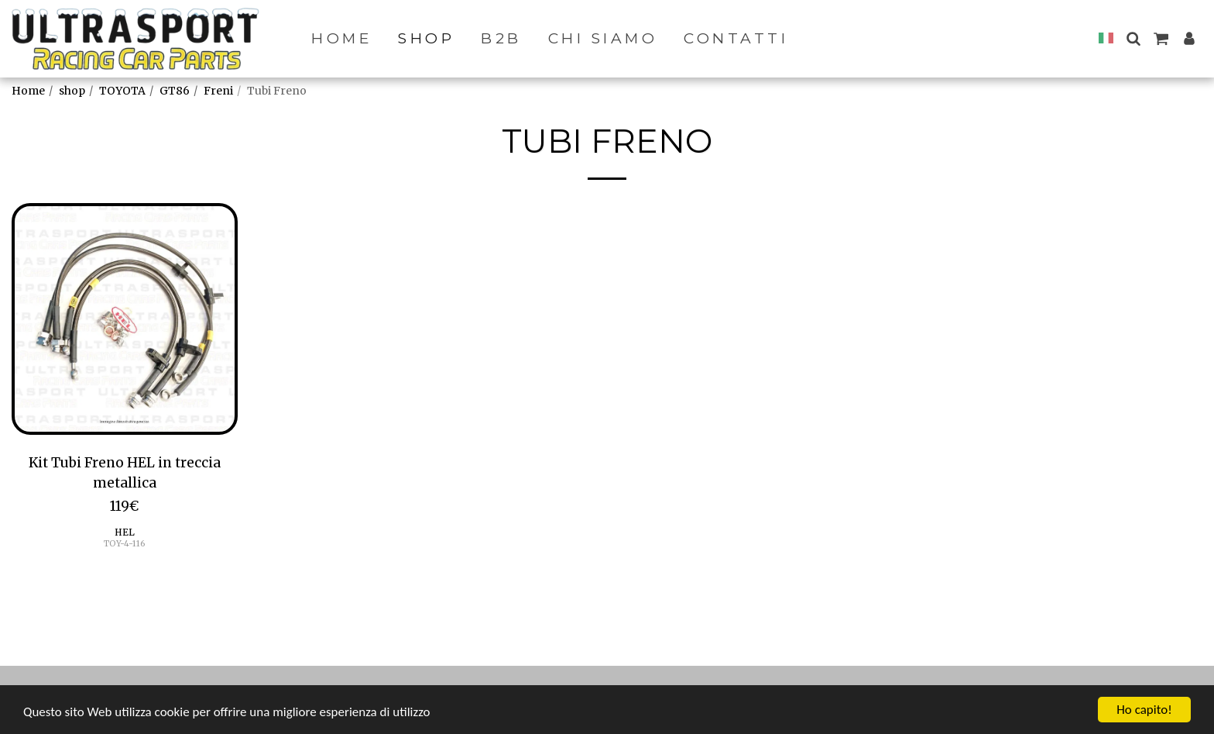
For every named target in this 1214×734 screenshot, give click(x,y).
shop (72, 91)
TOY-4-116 (125, 544)
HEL (125, 532)
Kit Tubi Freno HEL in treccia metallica (125, 472)
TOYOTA (122, 91)
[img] (125, 319)
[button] (1133, 38)
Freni (218, 91)
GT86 (174, 91)
